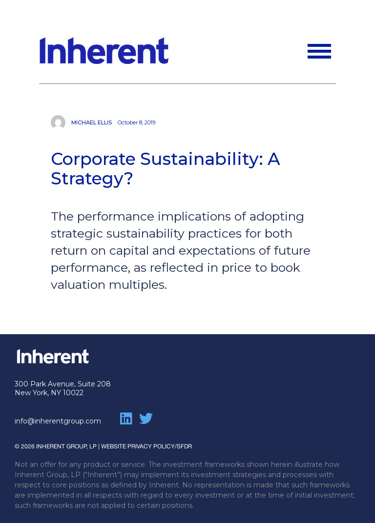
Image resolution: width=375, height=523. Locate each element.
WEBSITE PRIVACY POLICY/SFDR (146, 446)
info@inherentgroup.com (58, 421)
